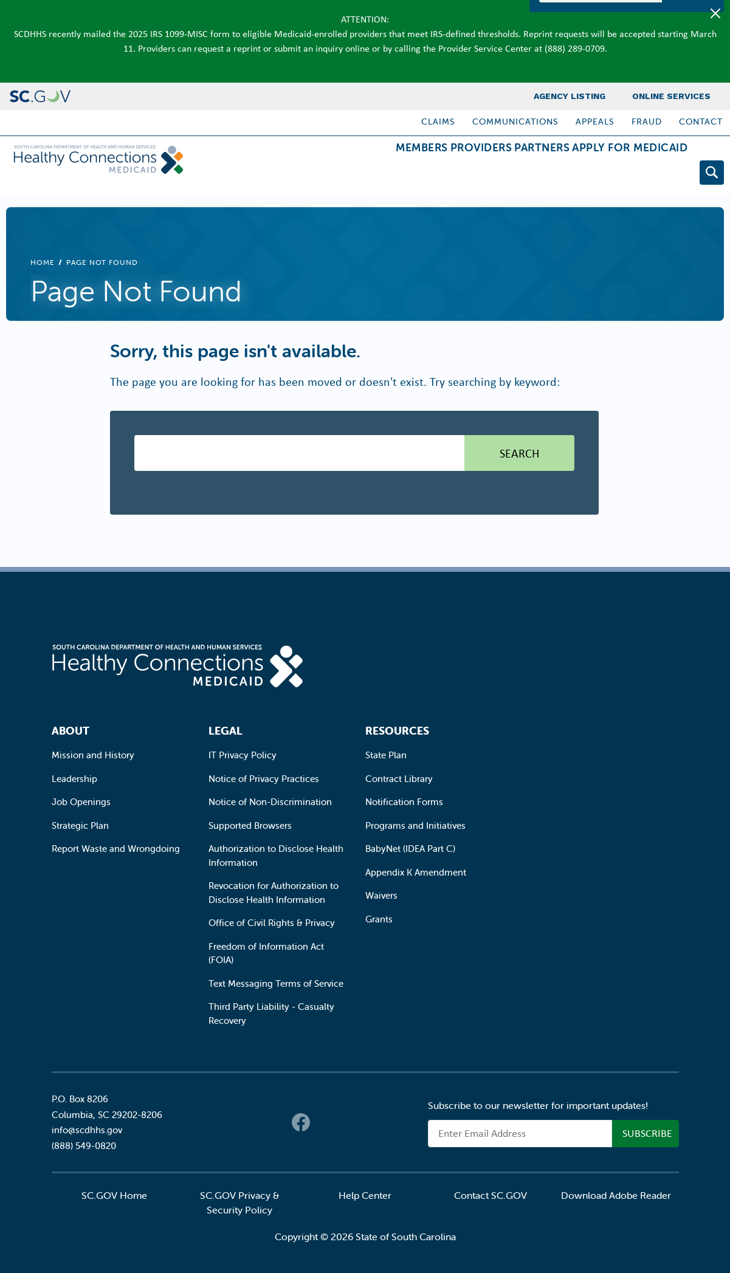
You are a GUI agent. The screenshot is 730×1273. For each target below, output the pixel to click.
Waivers (381, 895)
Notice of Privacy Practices (263, 778)
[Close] (715, 13)
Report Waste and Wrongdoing (116, 848)
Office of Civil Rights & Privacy (271, 922)
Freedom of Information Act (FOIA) (266, 953)
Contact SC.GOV (490, 1195)
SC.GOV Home (114, 1195)
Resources (397, 731)
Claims (438, 121)
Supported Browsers (250, 825)
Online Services (671, 96)
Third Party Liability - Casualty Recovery (271, 1013)
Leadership (74, 778)
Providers (433, 175)
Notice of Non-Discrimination (270, 802)
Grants (379, 919)
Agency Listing (569, 96)
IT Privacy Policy (242, 755)
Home (42, 262)
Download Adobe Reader (616, 1195)
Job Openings (81, 802)
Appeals (595, 121)
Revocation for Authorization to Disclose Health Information (273, 892)
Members (354, 175)
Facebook (301, 1122)
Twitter (325, 1122)
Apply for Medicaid (620, 175)
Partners (512, 175)
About (70, 731)
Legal (225, 731)
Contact (701, 121)
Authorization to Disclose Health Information (275, 855)
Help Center (365, 1195)
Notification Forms (404, 802)
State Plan (386, 755)
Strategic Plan (80, 825)
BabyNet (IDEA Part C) (410, 848)
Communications (515, 121)
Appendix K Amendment (415, 872)
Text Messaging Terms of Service (275, 983)
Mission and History (93, 755)
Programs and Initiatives (415, 825)
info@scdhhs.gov (87, 1130)
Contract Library (399, 778)
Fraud (647, 121)
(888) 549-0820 (84, 1145)
